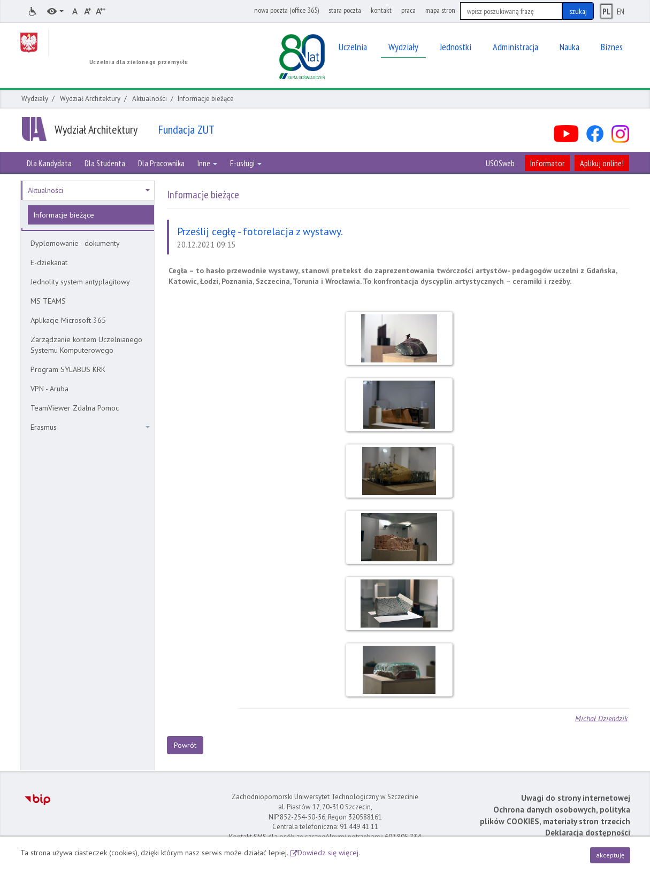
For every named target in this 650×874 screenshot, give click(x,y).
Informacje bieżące (63, 215)
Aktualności (149, 98)
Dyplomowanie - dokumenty (75, 243)
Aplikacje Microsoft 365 (68, 320)
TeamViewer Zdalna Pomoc (74, 408)
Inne (207, 163)
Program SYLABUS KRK (67, 369)
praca (408, 10)
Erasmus (90, 427)
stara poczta (344, 10)
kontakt (381, 10)
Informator (547, 163)
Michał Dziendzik (601, 718)
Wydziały (34, 98)
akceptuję (610, 855)
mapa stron (440, 10)
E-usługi (246, 163)
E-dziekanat (48, 262)
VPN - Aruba (49, 388)
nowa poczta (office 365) (286, 10)
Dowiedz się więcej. (328, 852)
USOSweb (500, 163)
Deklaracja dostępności (587, 832)
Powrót (185, 745)
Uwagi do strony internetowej (575, 798)
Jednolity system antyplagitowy (80, 282)
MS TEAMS (48, 301)
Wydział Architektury (90, 98)
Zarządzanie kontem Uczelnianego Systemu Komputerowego (86, 345)
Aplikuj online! (602, 163)
